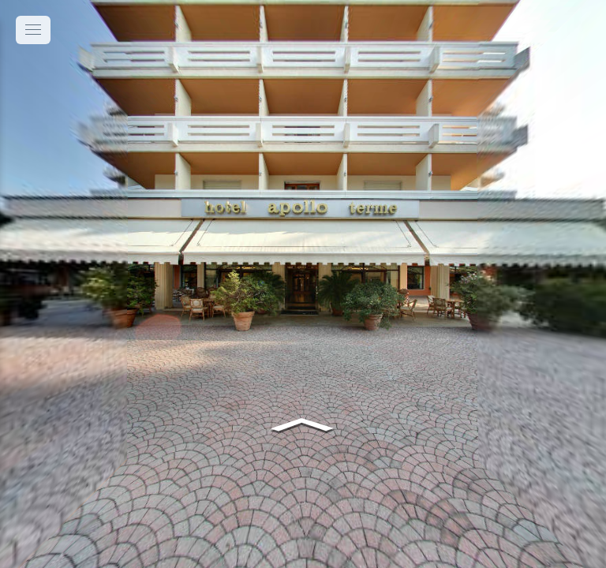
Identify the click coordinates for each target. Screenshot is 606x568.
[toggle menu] (33, 30)
